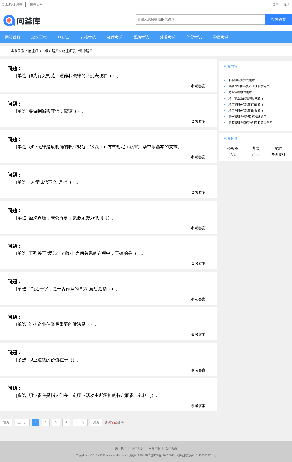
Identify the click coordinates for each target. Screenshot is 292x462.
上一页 (22, 422)
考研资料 (278, 154)
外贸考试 (194, 37)
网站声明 (154, 448)
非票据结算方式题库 (241, 80)
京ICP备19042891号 (163, 455)
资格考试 (88, 37)
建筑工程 (39, 37)
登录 (276, 4)
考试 (255, 148)
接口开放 (137, 448)
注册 (287, 4)
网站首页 (12, 37)
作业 (255, 154)
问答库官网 (35, 4)
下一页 (80, 422)
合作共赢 (171, 448)
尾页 (96, 422)
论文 (233, 154)
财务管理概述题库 (240, 92)
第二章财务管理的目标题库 (246, 110)
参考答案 (198, 86)
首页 (6, 422)
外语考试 (167, 37)
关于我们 (121, 448)
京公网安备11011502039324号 (197, 455)
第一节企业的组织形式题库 (246, 98)
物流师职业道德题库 (77, 51)
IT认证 (63, 37)
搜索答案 (278, 19)
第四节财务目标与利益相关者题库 (250, 122)
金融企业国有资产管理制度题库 (248, 86)
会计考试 (114, 37)
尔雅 (278, 148)
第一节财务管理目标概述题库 (247, 116)
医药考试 (141, 37)
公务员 (232, 148)
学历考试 (220, 37)
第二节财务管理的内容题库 (246, 104)
